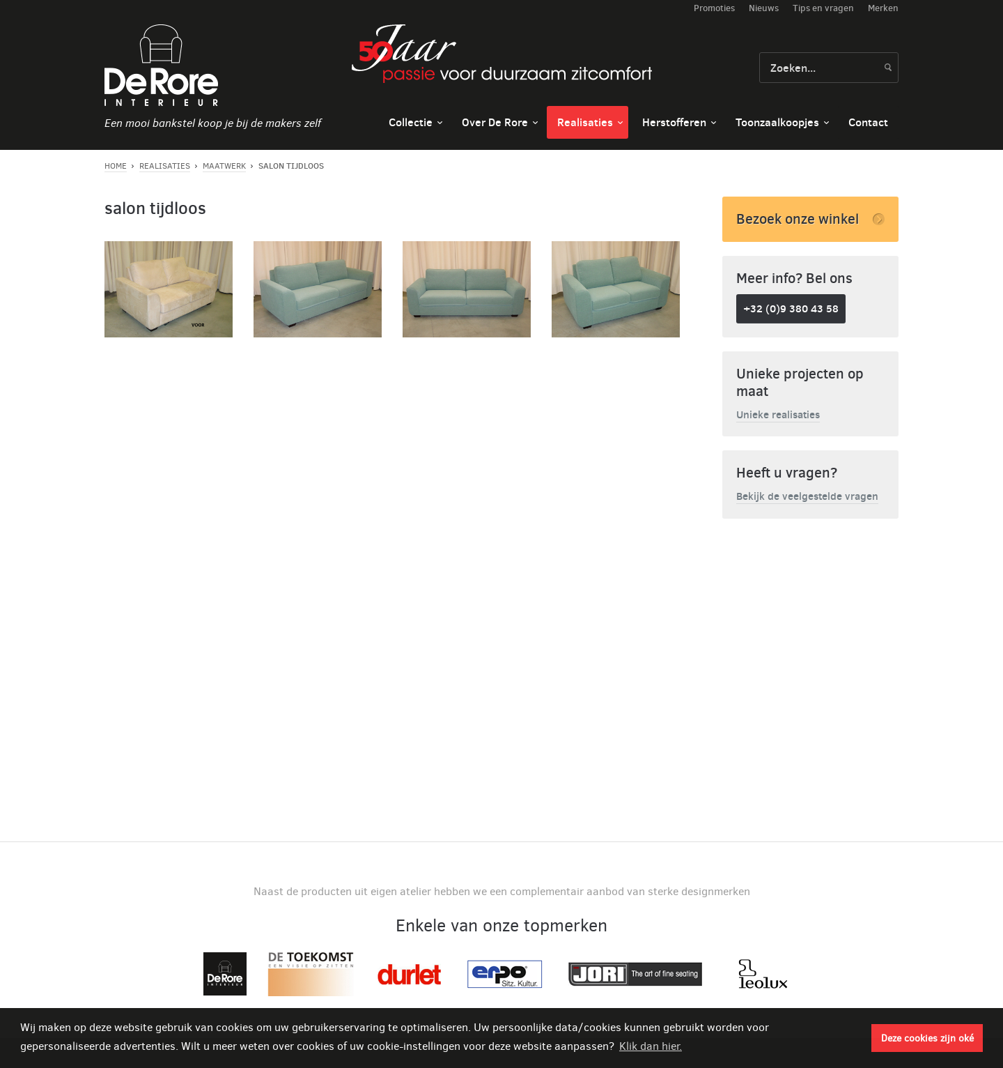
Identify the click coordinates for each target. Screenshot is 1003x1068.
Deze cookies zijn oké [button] (927, 1038)
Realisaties (585, 122)
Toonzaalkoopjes (777, 122)
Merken (883, 7)
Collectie (411, 122)
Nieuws (764, 7)
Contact (868, 122)
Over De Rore (495, 122)
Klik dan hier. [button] (650, 1046)
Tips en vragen (823, 7)
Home (115, 165)
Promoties (714, 7)
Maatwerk (224, 165)
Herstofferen (674, 122)
